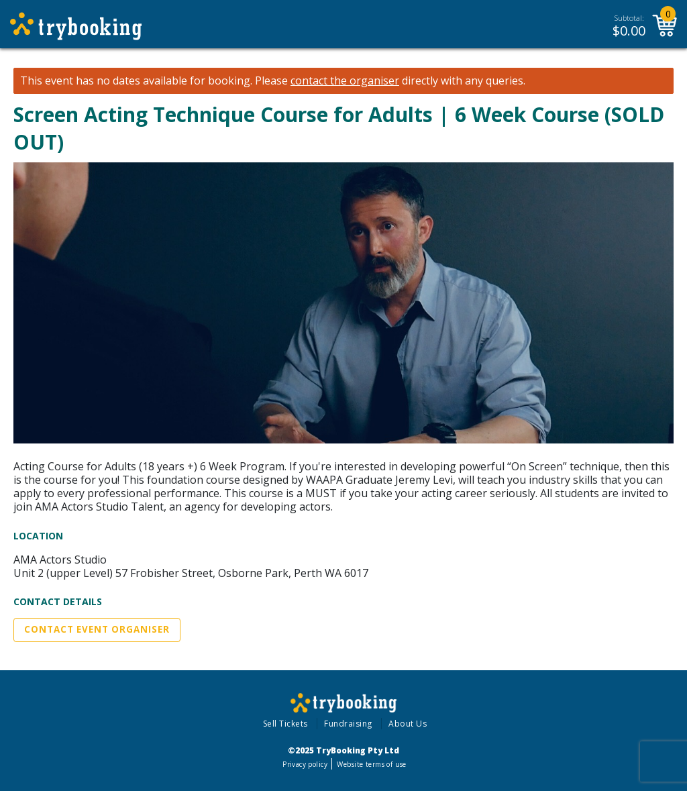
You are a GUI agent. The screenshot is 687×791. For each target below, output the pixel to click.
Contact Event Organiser (97, 629)
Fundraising (348, 723)
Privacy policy (304, 764)
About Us (407, 723)
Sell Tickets (285, 723)
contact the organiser (344, 80)
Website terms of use (371, 764)
